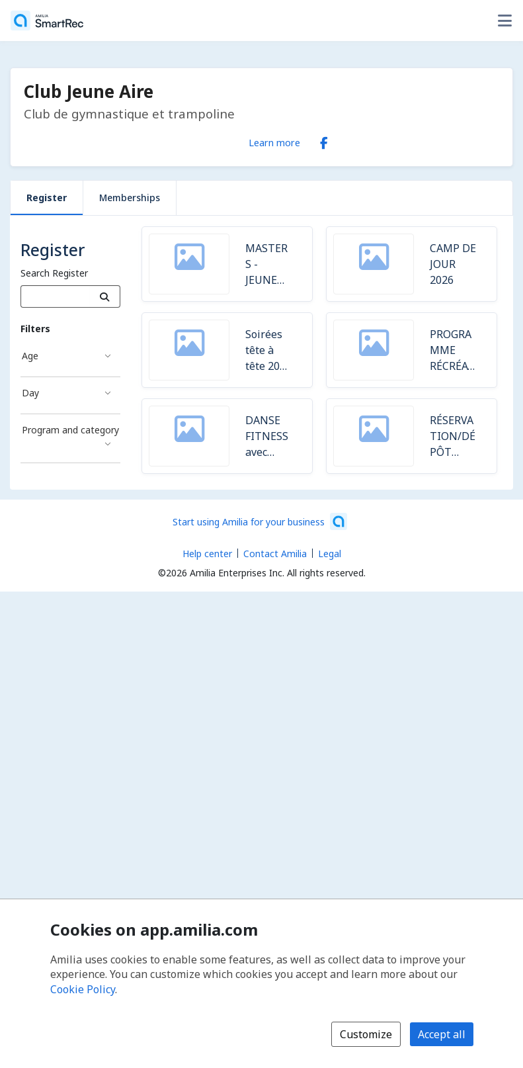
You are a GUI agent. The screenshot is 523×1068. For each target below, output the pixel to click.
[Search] (104, 296)
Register (46, 197)
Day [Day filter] (30, 392)
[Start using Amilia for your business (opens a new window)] (260, 521)
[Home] (47, 20)
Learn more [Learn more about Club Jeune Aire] (274, 142)
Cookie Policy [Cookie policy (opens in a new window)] (82, 989)
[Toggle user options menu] (504, 20)
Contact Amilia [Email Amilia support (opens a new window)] (275, 553)
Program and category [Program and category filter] (70, 429)
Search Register (54, 273)
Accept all (441, 1034)
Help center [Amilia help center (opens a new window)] (207, 553)
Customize (366, 1034)
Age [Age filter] (30, 355)
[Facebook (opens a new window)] (324, 140)
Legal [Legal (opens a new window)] (329, 553)
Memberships (129, 197)
